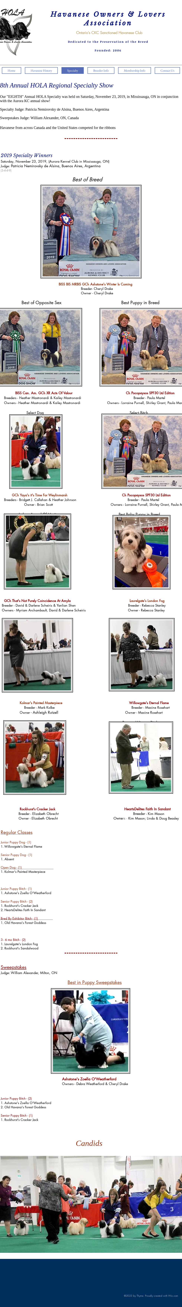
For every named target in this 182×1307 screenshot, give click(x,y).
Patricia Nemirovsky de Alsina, (49, 109)
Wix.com (173, 1295)
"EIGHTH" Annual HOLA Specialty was (37, 97)
